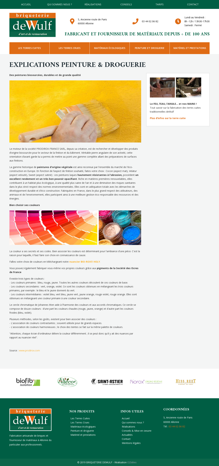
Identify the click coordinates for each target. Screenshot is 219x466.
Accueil (26, 4)
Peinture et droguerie (149, 48)
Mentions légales (131, 443)
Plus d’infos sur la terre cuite (168, 118)
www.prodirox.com (29, 350)
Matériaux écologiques (109, 48)
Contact (193, 4)
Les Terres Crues (69, 48)
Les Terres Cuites (29, 48)
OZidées (132, 462)
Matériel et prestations (189, 48)
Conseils (126, 4)
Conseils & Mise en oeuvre (136, 430)
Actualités (127, 434)
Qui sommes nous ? (59, 4)
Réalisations (93, 4)
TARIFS (160, 4)
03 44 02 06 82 (150, 21)
